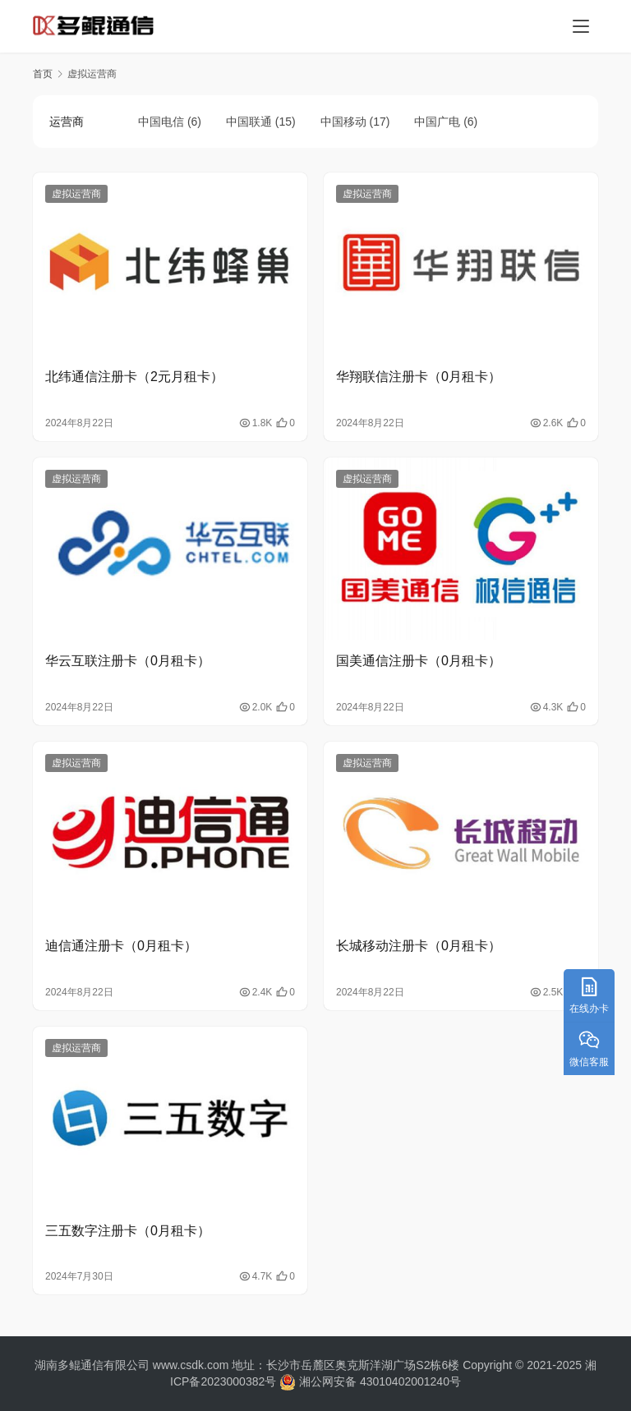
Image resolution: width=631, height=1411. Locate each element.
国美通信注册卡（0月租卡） (418, 661)
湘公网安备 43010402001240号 (368, 1381)
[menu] (581, 26)
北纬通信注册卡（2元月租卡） (134, 377)
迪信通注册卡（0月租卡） (121, 946)
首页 (43, 74)
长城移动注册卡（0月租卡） (418, 946)
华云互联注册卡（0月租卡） (127, 661)
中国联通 (249, 121)
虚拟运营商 (76, 194)
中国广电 (437, 121)
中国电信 (161, 121)
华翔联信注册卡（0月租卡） (418, 377)
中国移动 (343, 121)
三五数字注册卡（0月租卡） (127, 1231)
